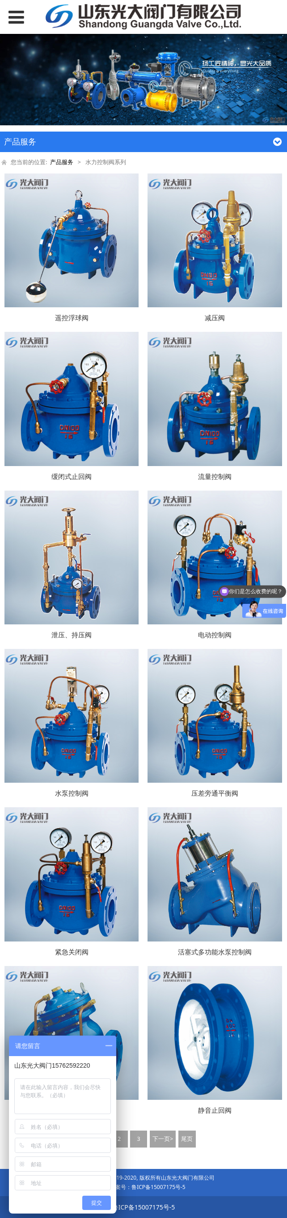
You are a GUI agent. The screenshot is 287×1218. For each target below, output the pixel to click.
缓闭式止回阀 (71, 476)
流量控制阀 (215, 476)
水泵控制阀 (72, 793)
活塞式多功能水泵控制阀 (215, 952)
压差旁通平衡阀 (214, 793)
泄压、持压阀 (71, 635)
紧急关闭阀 (72, 952)
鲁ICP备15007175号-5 (158, 1187)
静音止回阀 (215, 1110)
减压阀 (215, 317)
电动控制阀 (215, 635)
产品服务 (61, 162)
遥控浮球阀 (72, 317)
